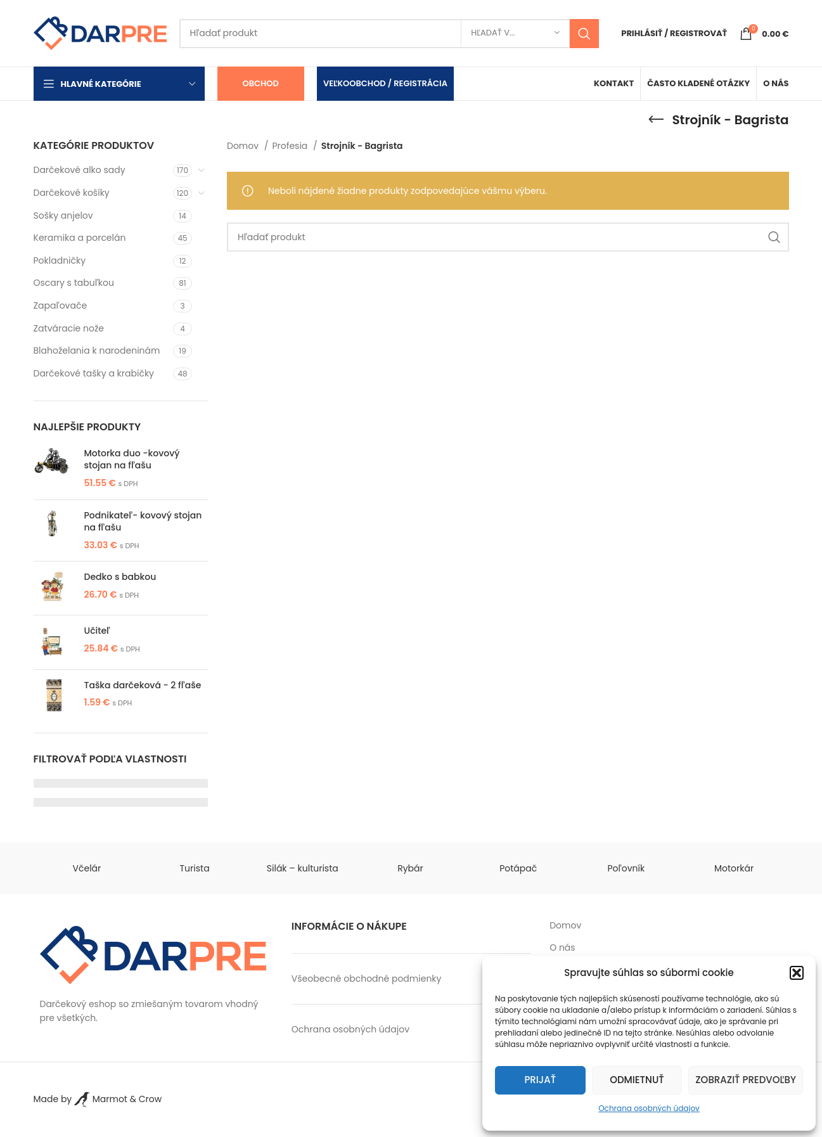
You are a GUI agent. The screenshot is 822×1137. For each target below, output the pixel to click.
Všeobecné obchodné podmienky (367, 978)
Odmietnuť (637, 1079)
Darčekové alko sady (79, 170)
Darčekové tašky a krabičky (94, 373)
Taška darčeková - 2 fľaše (143, 685)
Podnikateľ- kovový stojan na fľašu (143, 522)
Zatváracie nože (69, 328)
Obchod (261, 83)
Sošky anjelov (63, 215)
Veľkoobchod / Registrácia (385, 83)
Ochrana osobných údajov (649, 1108)
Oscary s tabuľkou (74, 282)
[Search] (389, 33)
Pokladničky (60, 260)
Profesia (292, 145)
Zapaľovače (60, 305)
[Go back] (656, 119)
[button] (796, 973)
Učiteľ (97, 631)
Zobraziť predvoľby (745, 1079)
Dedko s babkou (120, 577)
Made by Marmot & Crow (98, 1099)
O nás (562, 948)
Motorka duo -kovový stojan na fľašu (132, 459)
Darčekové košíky (72, 192)
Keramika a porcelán (80, 237)
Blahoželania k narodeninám (97, 350)
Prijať (540, 1079)
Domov (244, 145)
